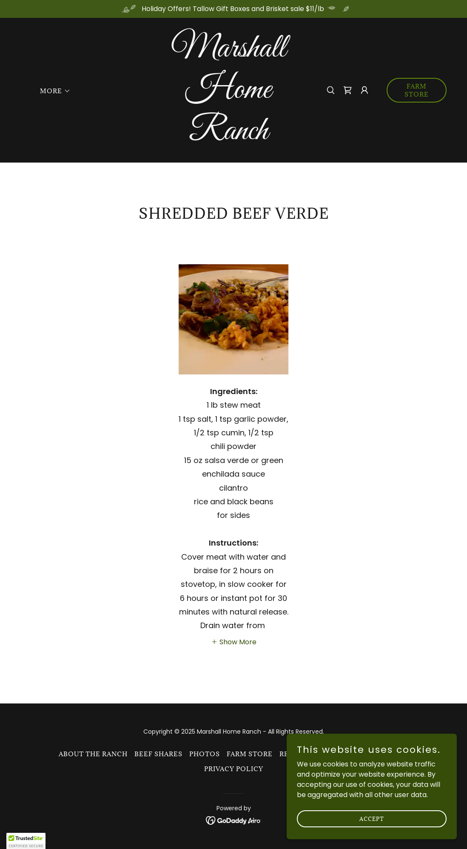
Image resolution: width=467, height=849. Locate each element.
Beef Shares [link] (158, 754)
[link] (228, 137)
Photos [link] (204, 754)
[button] (52, 91)
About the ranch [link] (93, 754)
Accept (371, 835)
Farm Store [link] (250, 754)
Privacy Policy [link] (233, 769)
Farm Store (416, 90)
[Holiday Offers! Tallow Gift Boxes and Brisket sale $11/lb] (233, 9)
